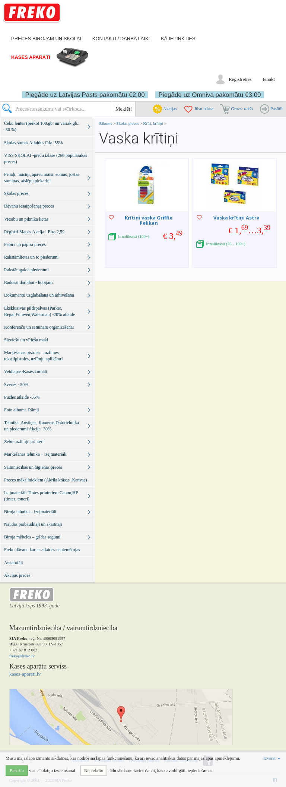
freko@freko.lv (22, 656)
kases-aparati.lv (25, 674)
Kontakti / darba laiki (121, 38)
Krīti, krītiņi (153, 123)
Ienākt (269, 79)
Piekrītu (17, 770)
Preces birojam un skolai (46, 38)
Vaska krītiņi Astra (236, 217)
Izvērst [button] (271, 758)
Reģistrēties (240, 79)
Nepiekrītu (93, 770)
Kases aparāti (30, 57)
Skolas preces (128, 123)
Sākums (105, 123)
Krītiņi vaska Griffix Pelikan (148, 220)
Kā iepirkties (178, 38)
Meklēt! (123, 109)
